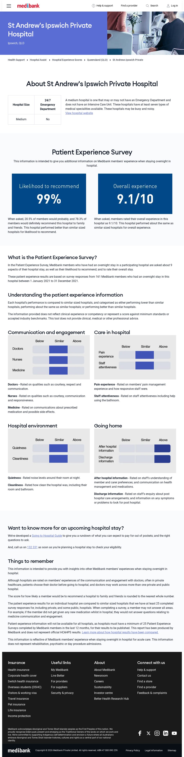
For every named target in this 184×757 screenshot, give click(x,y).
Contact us (144, 675)
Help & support (104, 5)
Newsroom (101, 675)
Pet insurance (16, 704)
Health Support (16, 59)
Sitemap (172, 750)
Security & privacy (62, 693)
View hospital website (79, 113)
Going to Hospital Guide (47, 535)
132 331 (32, 547)
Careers (99, 681)
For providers (59, 681)
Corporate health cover (22, 675)
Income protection (19, 716)
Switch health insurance (23, 681)
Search (154, 5)
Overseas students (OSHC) (25, 687)
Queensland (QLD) (97, 59)
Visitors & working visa (22, 693)
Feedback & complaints (152, 693)
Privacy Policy (133, 750)
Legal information (154, 750)
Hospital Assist (38, 59)
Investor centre (103, 693)
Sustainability (103, 687)
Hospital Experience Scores (67, 59)
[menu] (9, 6)
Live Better (57, 675)
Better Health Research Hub (111, 698)
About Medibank (104, 670)
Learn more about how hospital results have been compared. (120, 632)
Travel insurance (18, 698)
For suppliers (59, 687)
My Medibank (59, 670)
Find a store (144, 681)
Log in (174, 5)
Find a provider (129, 5)
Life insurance (17, 710)
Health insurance (18, 670)
